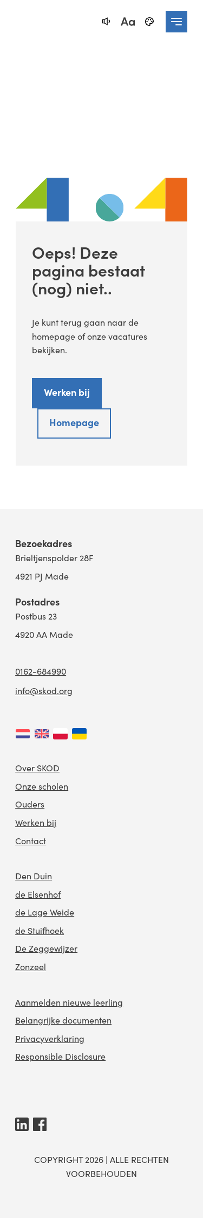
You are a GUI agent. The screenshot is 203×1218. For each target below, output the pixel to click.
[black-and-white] (149, 21)
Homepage (74, 422)
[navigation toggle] (176, 21)
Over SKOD (37, 767)
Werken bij (67, 392)
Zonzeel (30, 966)
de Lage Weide (44, 912)
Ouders (29, 804)
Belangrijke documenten (63, 1020)
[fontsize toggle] (128, 21)
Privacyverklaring (49, 1038)
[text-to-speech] (106, 21)
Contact (30, 840)
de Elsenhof (38, 894)
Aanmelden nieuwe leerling (69, 1002)
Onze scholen (41, 786)
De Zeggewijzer (46, 948)
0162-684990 (40, 671)
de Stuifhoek (39, 930)
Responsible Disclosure (60, 1056)
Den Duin (33, 875)
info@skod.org (44, 690)
